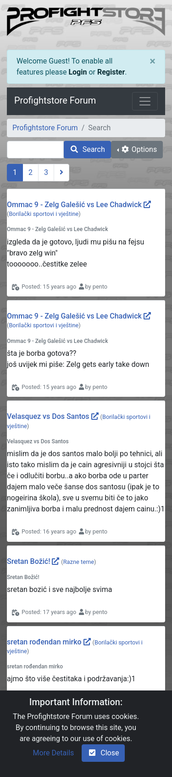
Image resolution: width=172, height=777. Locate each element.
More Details (53, 752)
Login (77, 72)
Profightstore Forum (55, 100)
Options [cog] (139, 149)
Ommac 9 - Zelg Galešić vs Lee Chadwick (74, 204)
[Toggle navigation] (145, 101)
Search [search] (87, 149)
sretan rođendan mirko (44, 642)
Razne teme (78, 561)
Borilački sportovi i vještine (43, 213)
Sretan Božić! (28, 561)
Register (111, 72)
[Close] (152, 61)
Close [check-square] (103, 752)
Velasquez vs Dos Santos (48, 416)
